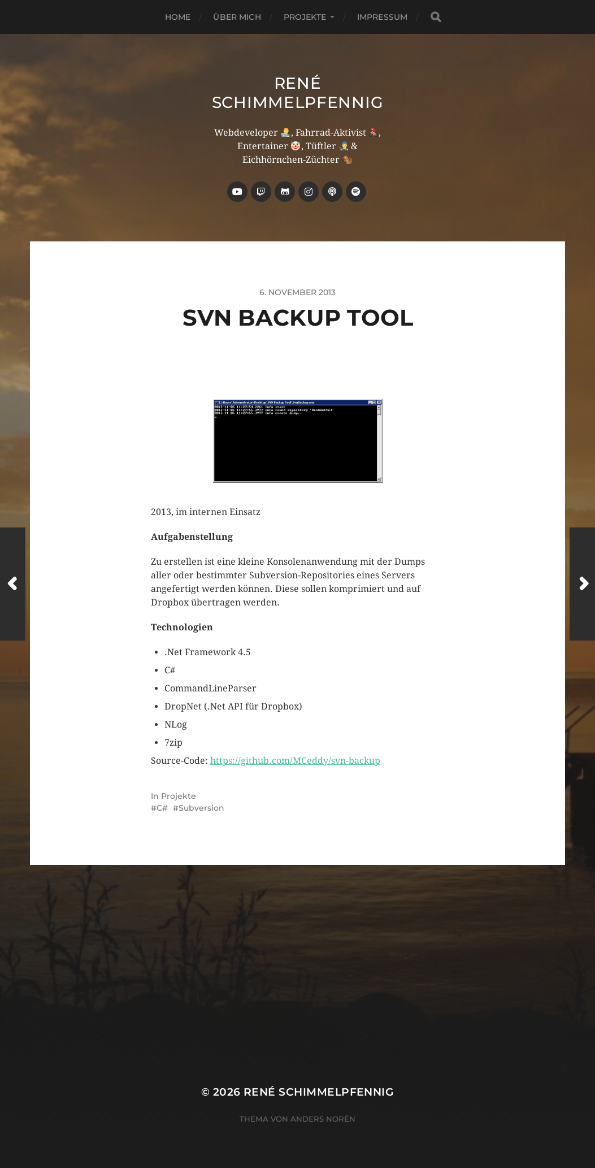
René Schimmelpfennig (298, 92)
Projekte (305, 17)
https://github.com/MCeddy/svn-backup (295, 760)
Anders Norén (322, 1118)
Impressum (382, 17)
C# (162, 808)
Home (178, 17)
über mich (236, 17)
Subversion (201, 808)
